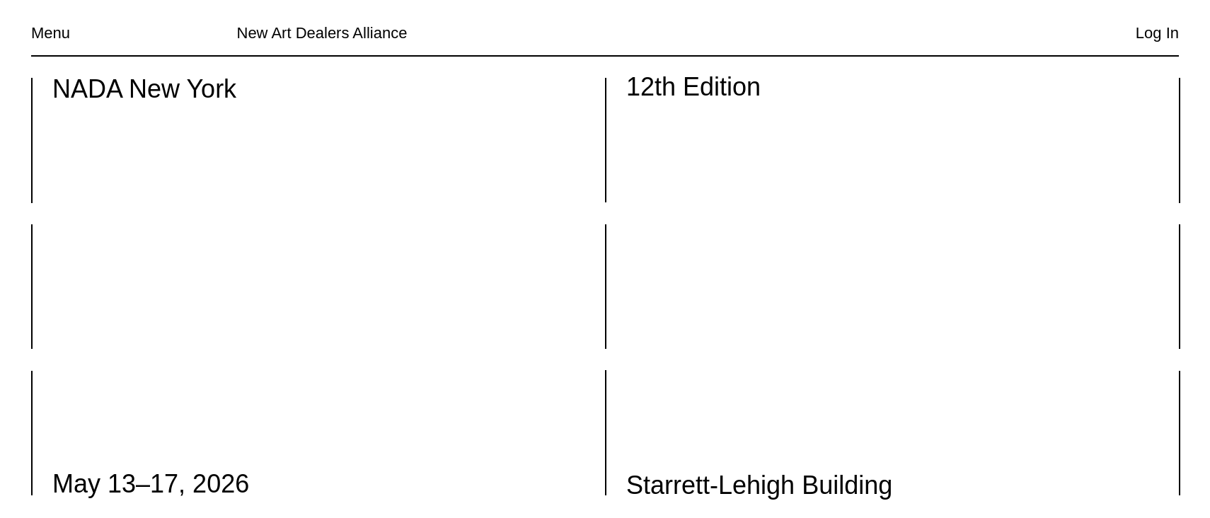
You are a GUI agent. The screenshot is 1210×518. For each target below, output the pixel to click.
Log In (1157, 33)
